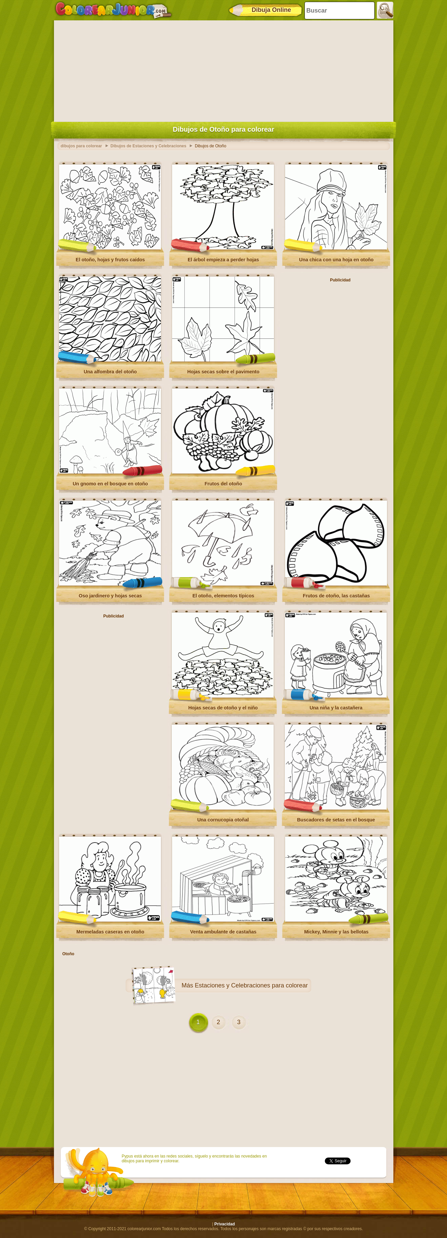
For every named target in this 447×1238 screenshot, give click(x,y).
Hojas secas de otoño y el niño (223, 707)
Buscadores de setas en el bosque (336, 820)
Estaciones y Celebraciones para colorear (251, 985)
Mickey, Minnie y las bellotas (336, 932)
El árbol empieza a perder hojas (223, 259)
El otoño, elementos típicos (223, 595)
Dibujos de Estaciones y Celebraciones (148, 146)
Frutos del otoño (223, 483)
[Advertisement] (223, 69)
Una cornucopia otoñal (223, 820)
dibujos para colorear (81, 146)
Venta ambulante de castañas (223, 932)
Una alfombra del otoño (110, 371)
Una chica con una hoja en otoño (336, 259)
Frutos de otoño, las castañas (336, 595)
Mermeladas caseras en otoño (110, 932)
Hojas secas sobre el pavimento (223, 371)
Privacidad (224, 1224)
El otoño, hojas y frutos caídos (110, 259)
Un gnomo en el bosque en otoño (110, 483)
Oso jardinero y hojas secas (110, 595)
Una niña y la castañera (336, 707)
